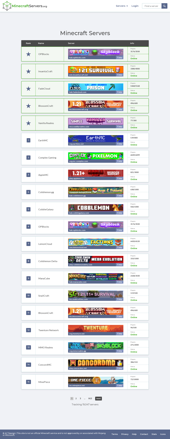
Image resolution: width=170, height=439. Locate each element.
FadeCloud (44, 88)
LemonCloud (45, 243)
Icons (163, 434)
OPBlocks (43, 54)
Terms (114, 434)
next (98, 398)
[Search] (164, 6)
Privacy (124, 434)
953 (90, 398)
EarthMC (43, 140)
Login (135, 5)
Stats (154, 434)
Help (134, 434)
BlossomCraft (45, 105)
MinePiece (44, 381)
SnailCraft (43, 295)
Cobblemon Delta (47, 261)
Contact (144, 434)
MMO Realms (45, 347)
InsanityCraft (45, 71)
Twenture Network (48, 330)
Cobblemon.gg (46, 192)
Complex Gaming (47, 157)
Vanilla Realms (46, 123)
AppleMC (43, 174)
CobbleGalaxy (45, 209)
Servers (122, 5)
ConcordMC (45, 364)
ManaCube (44, 278)
